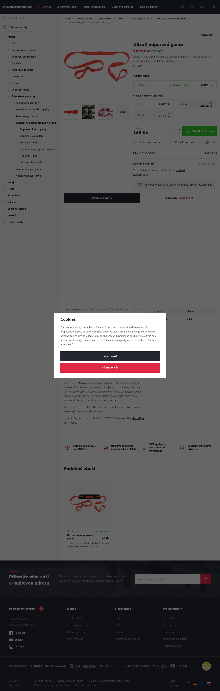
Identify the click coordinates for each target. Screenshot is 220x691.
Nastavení (110, 356)
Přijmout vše (110, 367)
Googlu (89, 336)
